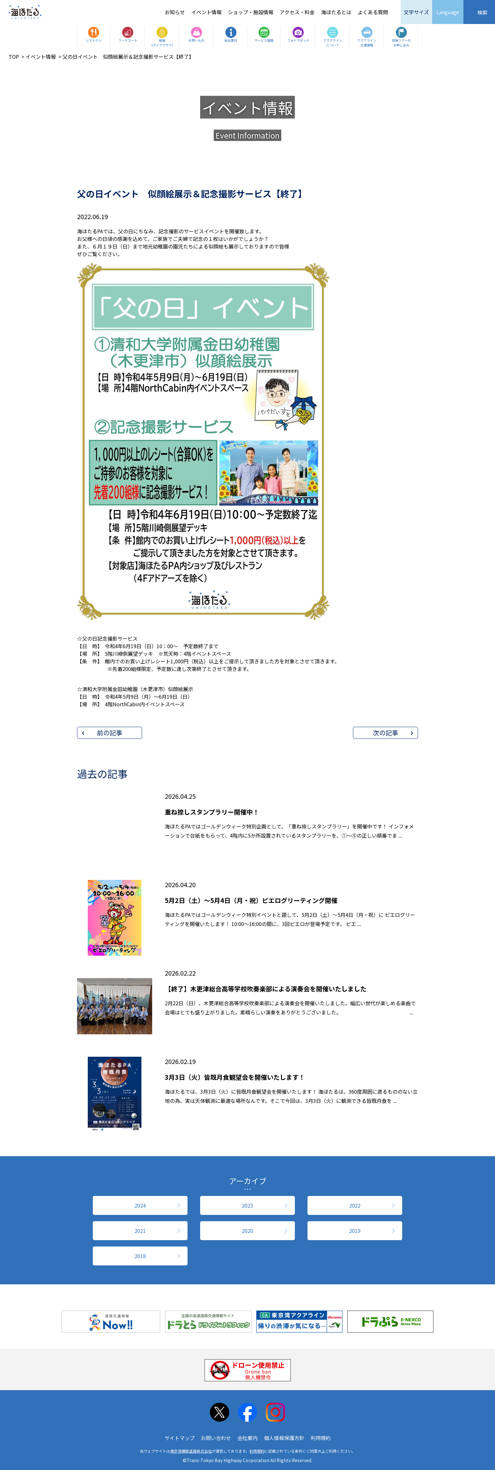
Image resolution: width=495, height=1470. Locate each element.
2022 (355, 1205)
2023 (247, 1205)
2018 (140, 1256)
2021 (140, 1230)
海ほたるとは (336, 12)
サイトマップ (179, 1438)
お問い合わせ (216, 1438)
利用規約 (321, 1438)
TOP (14, 56)
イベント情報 (206, 12)
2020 (247, 1230)
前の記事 (109, 732)
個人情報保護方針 (284, 1438)
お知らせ (175, 12)
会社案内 (247, 1438)
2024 (140, 1205)
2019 (355, 1230)
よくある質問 (373, 12)
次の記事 (385, 732)
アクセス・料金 (297, 12)
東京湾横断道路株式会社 (191, 1451)
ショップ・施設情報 (250, 12)
